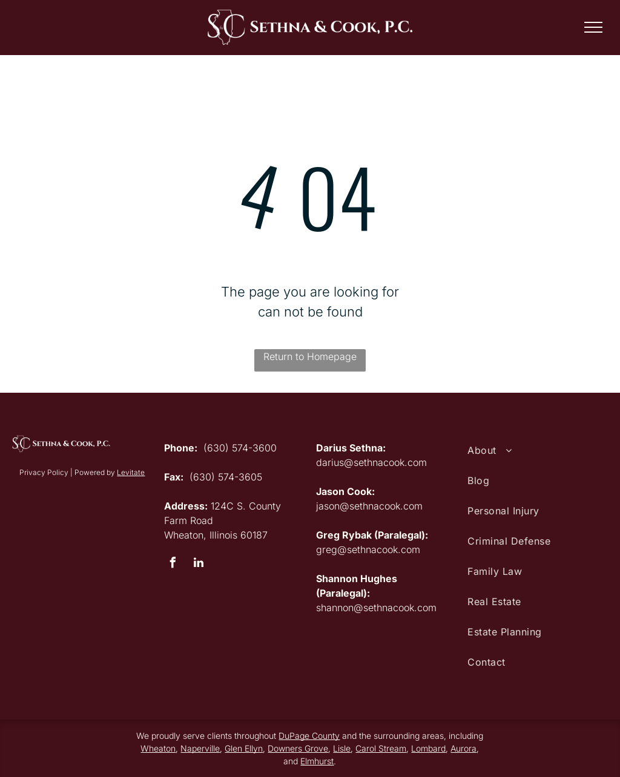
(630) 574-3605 (226, 477)
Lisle (342, 748)
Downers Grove (298, 748)
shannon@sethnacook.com (376, 608)
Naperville (200, 748)
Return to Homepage (310, 356)
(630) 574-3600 (240, 448)
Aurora (463, 748)
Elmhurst (317, 761)
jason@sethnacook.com (369, 506)
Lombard (428, 748)
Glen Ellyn (244, 748)
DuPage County (309, 735)
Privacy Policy (43, 472)
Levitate (131, 472)
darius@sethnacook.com (371, 462)
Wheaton (158, 748)
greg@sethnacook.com (368, 549)
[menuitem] (537, 450)
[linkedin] (198, 564)
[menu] (593, 27)
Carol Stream (380, 748)
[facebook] (172, 564)
